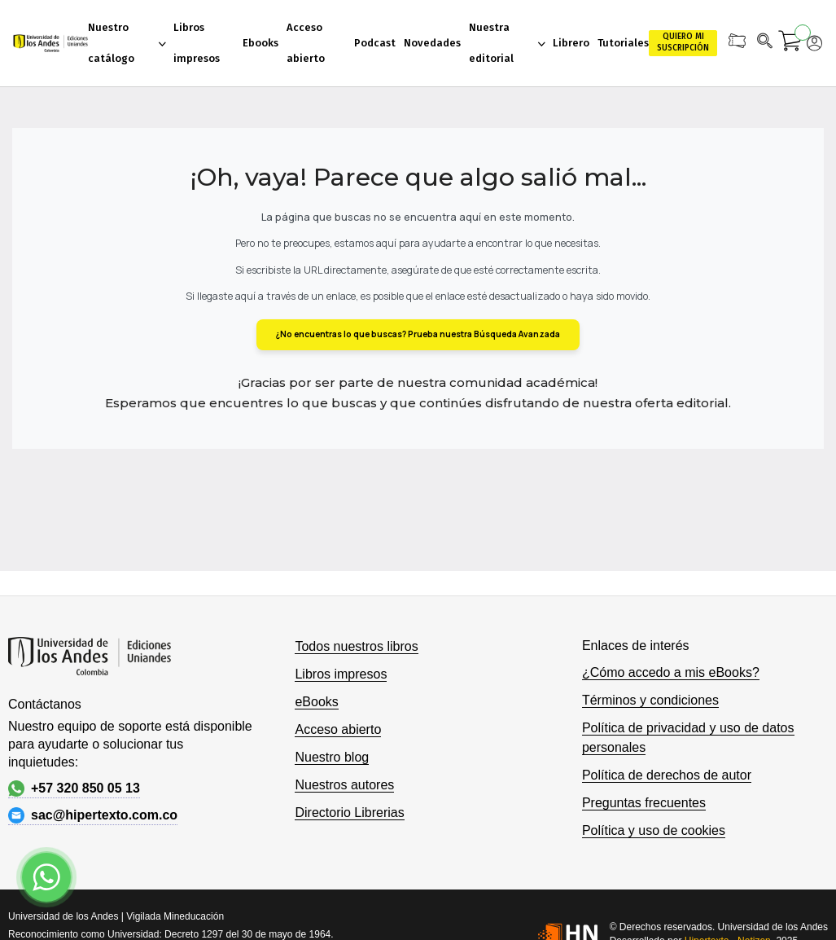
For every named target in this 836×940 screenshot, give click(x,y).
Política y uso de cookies (653, 830)
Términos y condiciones (650, 700)
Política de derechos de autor (666, 775)
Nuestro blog (332, 757)
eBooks (316, 702)
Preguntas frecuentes (644, 803)
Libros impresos (341, 674)
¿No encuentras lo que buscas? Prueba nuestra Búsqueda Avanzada (418, 334)
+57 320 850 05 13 (74, 788)
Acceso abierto (338, 729)
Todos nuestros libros (356, 646)
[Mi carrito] (790, 43)
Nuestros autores (344, 785)
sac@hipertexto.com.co (92, 815)
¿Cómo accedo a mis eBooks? (670, 672)
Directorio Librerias (349, 812)
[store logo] (50, 43)
